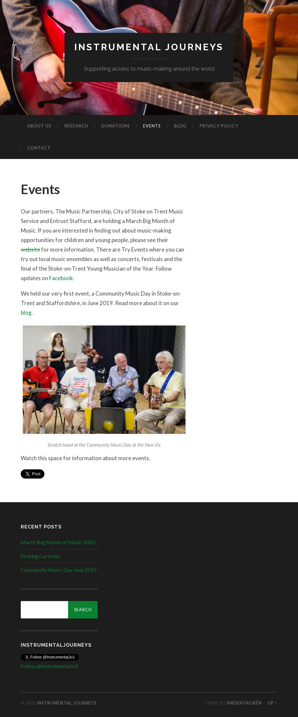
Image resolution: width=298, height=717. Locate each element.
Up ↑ (272, 703)
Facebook (61, 278)
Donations (115, 125)
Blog (180, 125)
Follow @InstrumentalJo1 (49, 666)
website (30, 249)
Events (152, 125)
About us (39, 125)
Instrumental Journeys (149, 47)
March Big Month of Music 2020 (58, 542)
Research (76, 125)
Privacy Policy (219, 125)
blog (26, 312)
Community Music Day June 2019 (58, 570)
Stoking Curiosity (40, 556)
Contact (39, 147)
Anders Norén (244, 703)
